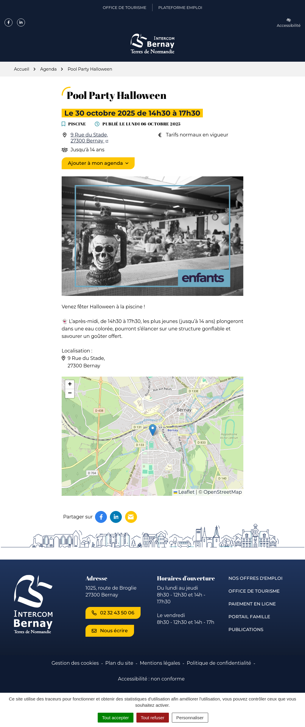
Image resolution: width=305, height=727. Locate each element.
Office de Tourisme (254, 591)
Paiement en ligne (252, 604)
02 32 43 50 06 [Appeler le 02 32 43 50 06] (113, 613)
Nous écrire (110, 630)
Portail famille (249, 616)
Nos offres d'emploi (255, 578)
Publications (245, 629)
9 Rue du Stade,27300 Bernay (89, 138)
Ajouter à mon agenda (95, 163)
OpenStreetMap (222, 492)
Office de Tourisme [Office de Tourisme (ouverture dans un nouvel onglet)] (124, 8)
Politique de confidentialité (219, 663)
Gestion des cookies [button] (75, 663)
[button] (152, 430)
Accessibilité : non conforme (151, 679)
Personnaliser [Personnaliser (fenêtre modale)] (190, 717)
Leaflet (184, 492)
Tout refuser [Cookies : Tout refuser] (152, 717)
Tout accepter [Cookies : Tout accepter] (115, 717)
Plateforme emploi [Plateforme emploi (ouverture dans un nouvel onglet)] (180, 8)
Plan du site (119, 663)
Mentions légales (160, 663)
